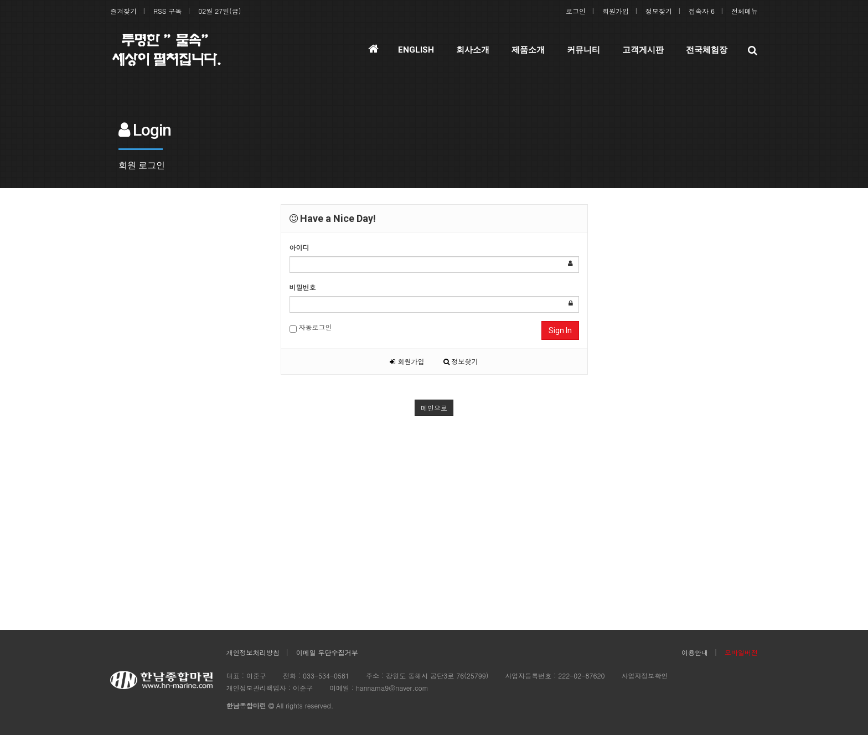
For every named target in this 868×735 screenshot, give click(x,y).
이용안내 (694, 652)
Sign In (560, 330)
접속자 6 (702, 10)
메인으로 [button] (434, 407)
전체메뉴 (744, 10)
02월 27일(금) (219, 10)
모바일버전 (741, 652)
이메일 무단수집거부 (327, 652)
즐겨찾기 (123, 10)
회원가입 (615, 10)
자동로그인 (311, 327)
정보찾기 (658, 10)
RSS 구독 (167, 10)
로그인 (576, 10)
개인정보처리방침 (253, 652)
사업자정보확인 (644, 675)
